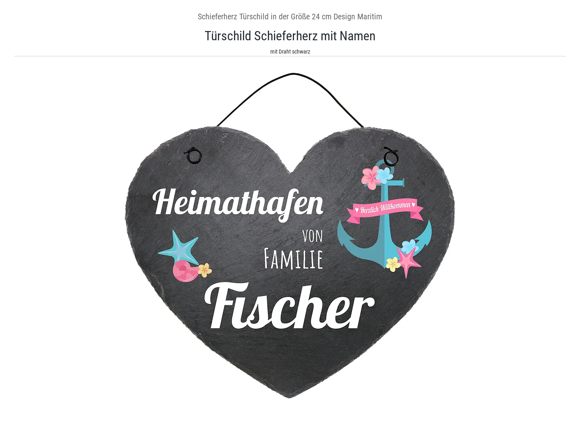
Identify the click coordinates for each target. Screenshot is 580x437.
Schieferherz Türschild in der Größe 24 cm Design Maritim (290, 16)
